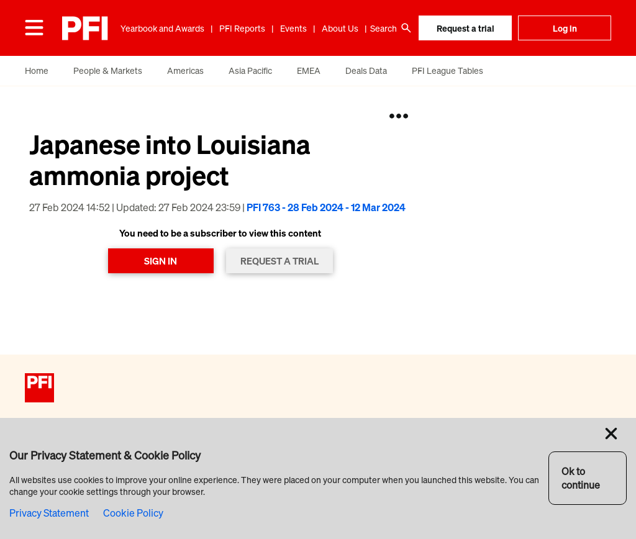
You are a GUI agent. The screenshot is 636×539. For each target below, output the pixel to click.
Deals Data (366, 70)
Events (293, 28)
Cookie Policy (133, 513)
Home (36, 70)
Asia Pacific (250, 70)
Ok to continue (580, 478)
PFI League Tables (447, 70)
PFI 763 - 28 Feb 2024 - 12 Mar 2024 (326, 207)
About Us (340, 28)
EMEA (308, 70)
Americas (185, 70)
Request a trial (465, 28)
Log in (565, 28)
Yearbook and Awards (162, 28)
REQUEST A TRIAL (279, 261)
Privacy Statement (49, 513)
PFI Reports (242, 28)
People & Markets (107, 70)
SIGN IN (160, 261)
